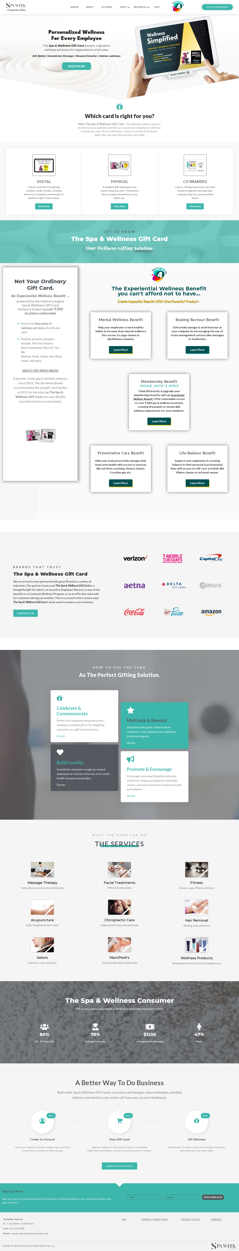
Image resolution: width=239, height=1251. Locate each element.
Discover (61, 736)
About (90, 7)
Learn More (121, 349)
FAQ (124, 1219)
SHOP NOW (76, 66)
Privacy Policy (191, 1219)
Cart (157, 7)
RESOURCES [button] (140, 7)
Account (106, 7)
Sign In (74, 7)
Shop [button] (123, 7)
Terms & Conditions (155, 1219)
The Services (119, 844)
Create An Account (119, 1166)
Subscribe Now (213, 1197)
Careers (216, 1219)
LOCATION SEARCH (217, 7)
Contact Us (25, 613)
